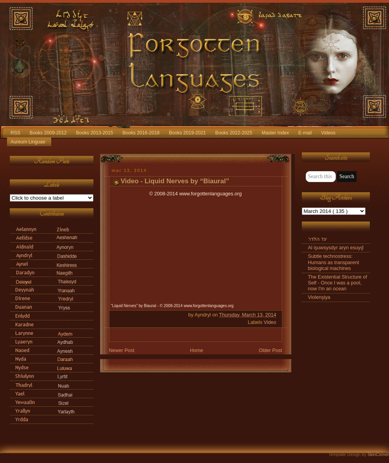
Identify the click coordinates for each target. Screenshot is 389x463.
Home (196, 350)
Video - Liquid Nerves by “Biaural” (175, 181)
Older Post (270, 350)
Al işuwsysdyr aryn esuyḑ (336, 247)
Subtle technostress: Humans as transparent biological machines (333, 262)
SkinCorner (378, 454)
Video (270, 322)
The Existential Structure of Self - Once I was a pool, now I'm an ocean (337, 282)
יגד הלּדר (317, 239)
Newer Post (121, 350)
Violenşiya (319, 297)
